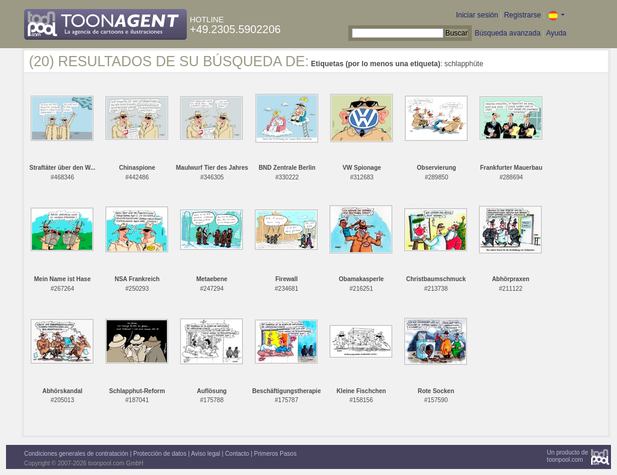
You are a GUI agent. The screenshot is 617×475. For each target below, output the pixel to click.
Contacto (237, 453)
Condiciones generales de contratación (76, 453)
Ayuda (556, 33)
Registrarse (522, 15)
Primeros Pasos (275, 453)
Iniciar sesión (477, 15)
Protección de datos (159, 453)
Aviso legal (205, 453)
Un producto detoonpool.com (567, 456)
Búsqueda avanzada (507, 33)
